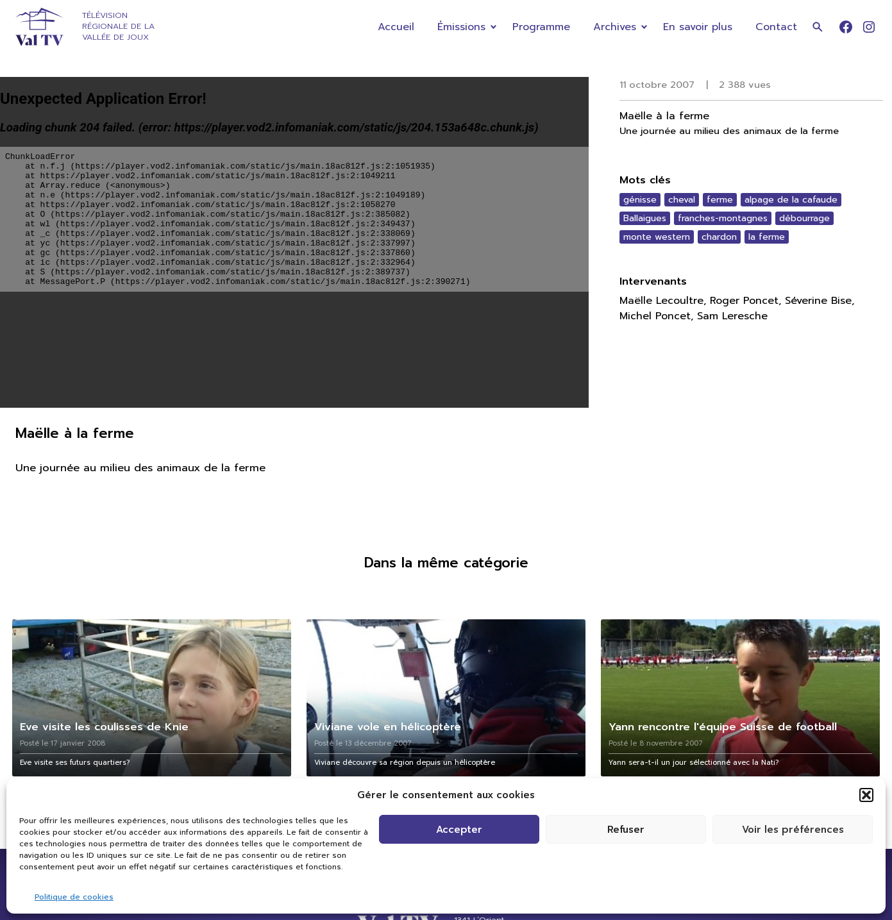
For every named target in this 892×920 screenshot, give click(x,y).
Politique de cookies (74, 897)
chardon (719, 237)
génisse (640, 199)
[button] (866, 795)
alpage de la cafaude (791, 199)
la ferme (766, 237)
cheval (681, 199)
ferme (720, 199)
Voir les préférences (793, 830)
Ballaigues (644, 218)
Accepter (459, 830)
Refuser (625, 830)
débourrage (804, 218)
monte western (656, 237)
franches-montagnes (723, 218)
